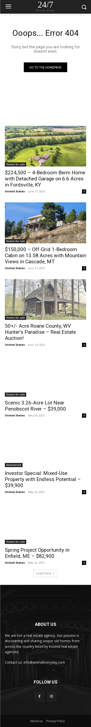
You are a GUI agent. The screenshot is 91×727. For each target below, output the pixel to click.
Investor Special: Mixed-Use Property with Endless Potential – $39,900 (43, 479)
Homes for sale (15, 164)
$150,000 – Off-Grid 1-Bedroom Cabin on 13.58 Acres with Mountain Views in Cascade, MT (45, 255)
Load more (45, 573)
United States (15, 191)
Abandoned (13, 465)
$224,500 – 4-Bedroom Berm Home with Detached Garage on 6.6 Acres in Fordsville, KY (45, 179)
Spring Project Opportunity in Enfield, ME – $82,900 (37, 553)
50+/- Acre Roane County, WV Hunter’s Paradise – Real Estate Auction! (40, 332)
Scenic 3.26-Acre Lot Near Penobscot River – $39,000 (35, 406)
